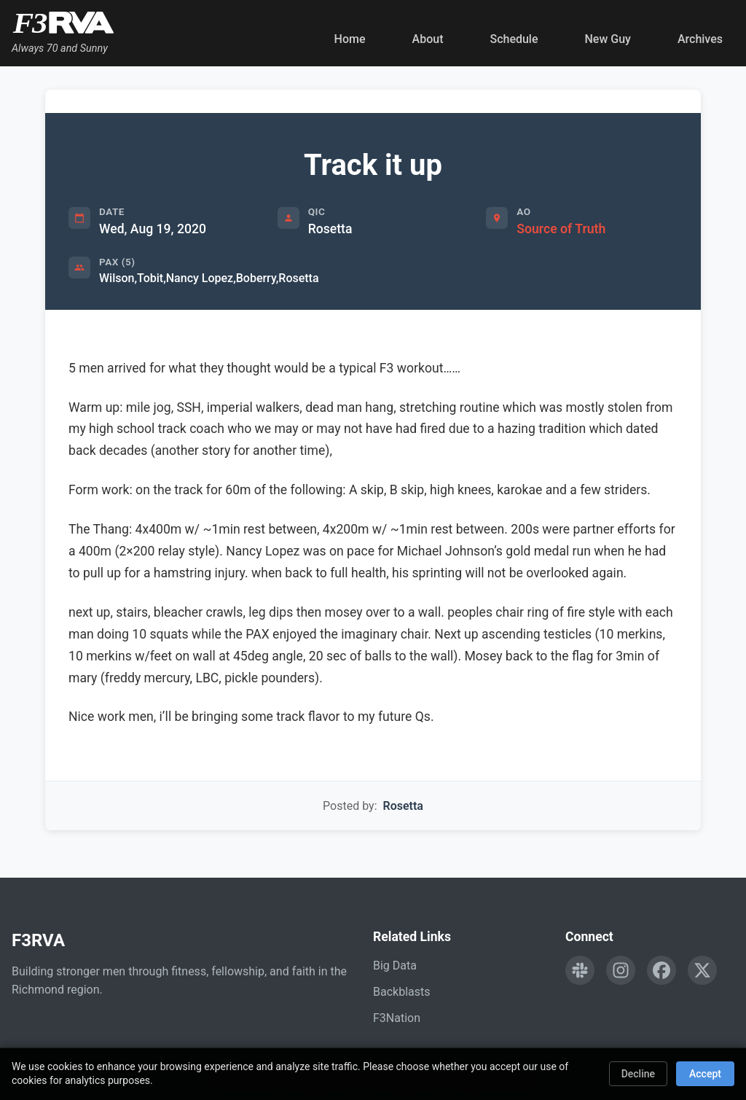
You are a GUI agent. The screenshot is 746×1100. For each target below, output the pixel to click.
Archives (700, 39)
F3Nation (396, 1018)
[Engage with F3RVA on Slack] (579, 970)
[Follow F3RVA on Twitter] (702, 970)
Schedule (514, 39)
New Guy (608, 39)
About (428, 39)
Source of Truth (561, 229)
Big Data (395, 965)
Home (350, 39)
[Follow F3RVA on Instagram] (620, 970)
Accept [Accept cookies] (705, 1074)
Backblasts (401, 992)
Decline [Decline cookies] (638, 1074)
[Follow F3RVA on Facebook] (661, 970)
